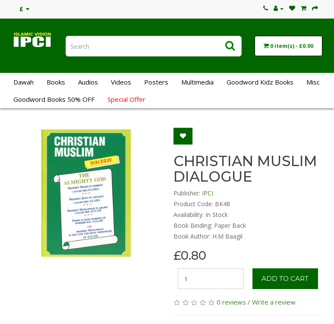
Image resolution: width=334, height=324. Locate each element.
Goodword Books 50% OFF (54, 99)
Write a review (274, 302)
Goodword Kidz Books (260, 82)
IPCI (207, 193)
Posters (156, 82)
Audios (88, 82)
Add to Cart (285, 278)
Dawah (23, 82)
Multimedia (197, 82)
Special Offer (126, 99)
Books (56, 82)
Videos (121, 82)
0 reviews (231, 302)
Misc (313, 82)
